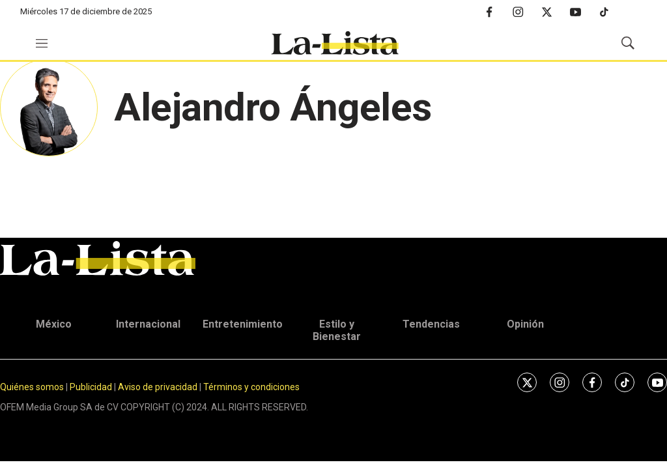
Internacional (148, 324)
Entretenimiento (243, 324)
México (54, 324)
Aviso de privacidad (157, 387)
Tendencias (431, 324)
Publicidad (92, 387)
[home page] (335, 43)
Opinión (525, 324)
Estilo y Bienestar (337, 330)
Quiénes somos (32, 387)
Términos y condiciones (251, 387)
